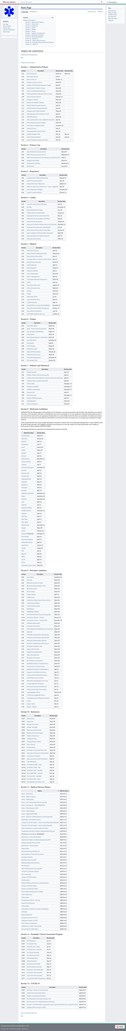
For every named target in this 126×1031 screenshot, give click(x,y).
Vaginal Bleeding (31, 401)
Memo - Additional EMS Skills (29, 814)
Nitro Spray (25, 519)
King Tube (29, 632)
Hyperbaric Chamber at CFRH (30, 920)
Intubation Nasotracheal (33, 626)
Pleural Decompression (33, 655)
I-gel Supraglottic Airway (33, 692)
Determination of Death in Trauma (36, 88)
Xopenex (24, 553)
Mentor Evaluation (32, 961)
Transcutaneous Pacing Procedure (36, 666)
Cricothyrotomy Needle (33, 603)
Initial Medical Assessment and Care (36, 151)
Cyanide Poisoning (32, 302)
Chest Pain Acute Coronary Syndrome (37, 204)
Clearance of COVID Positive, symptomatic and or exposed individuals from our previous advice (52, 1004)
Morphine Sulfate (26, 510)
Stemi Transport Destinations (29, 923)
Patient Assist (30, 166)
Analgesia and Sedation (33, 160)
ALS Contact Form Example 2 (35, 975)
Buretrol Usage (31, 591)
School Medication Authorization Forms (37, 140)
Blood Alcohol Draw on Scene (35, 583)
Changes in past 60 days (27, 62)
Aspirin (23, 450)
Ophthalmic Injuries (32, 349)
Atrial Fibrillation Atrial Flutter (35, 210)
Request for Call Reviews (28, 903)
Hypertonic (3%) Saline (28, 493)
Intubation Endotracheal (33, 623)
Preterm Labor (31, 383)
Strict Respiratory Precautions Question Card (39, 998)
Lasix (23, 502)
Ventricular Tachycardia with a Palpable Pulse (39, 227)
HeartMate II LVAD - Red (33, 767)
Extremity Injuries (31, 340)
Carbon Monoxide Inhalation (34, 181)
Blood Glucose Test (32, 588)
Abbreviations (30, 718)
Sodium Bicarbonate (27, 542)
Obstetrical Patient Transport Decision (37, 108)
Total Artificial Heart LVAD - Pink (35, 782)
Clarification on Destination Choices (31, 819)
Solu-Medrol (25, 545)
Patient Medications (27, 894)
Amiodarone (25, 444)
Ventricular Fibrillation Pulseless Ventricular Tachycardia (41, 224)
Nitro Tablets (25, 522)
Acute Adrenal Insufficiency (34, 311)
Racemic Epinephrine (27, 539)
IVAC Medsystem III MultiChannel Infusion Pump (40, 629)
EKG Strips (24, 911)
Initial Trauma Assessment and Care (36, 154)
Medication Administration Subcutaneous (38, 643)
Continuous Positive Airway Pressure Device (39, 600)
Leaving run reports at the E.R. (30, 917)
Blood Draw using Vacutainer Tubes (36, 585)
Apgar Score (30, 721)
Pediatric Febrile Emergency (34, 398)
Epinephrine (25, 484)
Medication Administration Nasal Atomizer (38, 637)
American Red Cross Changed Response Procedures (40, 1001)
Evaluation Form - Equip (33, 946)
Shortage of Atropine (27, 857)
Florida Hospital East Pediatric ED (30, 851)
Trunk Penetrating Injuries (34, 357)
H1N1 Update (25, 897)
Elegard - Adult (31, 704)
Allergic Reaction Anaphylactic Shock (37, 253)
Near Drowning (31, 346)
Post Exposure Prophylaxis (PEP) (35, 125)
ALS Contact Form (32, 943)
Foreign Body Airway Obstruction (36, 183)
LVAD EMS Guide (31, 761)
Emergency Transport (32, 99)
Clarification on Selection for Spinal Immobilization (35, 909)
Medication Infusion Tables (29, 565)
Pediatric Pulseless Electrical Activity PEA (38, 375)
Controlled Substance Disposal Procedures (38, 698)
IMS (22, 57)
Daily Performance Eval (33, 955)
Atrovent (24, 456)
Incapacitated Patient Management (36, 978)
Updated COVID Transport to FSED (36, 1007)
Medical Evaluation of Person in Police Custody (39, 94)
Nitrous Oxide (25, 525)
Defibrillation (30, 609)
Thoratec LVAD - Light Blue (34, 776)
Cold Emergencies (31, 265)
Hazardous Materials (32, 270)
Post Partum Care (31, 395)
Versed (23, 559)
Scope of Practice (31, 128)
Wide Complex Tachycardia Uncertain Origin (39, 230)
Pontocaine (25, 533)
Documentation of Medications (30, 929)
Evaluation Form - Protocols (34, 949)
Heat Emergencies (32, 268)
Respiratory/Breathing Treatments (31, 862)
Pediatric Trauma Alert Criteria (35, 733)
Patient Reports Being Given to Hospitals (32, 891)
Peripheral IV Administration (34, 652)
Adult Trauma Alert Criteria (34, 730)
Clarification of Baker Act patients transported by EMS (36, 839)
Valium (23, 556)
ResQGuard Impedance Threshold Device (38, 669)
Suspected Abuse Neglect (34, 351)
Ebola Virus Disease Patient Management (38, 308)
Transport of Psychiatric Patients (30, 871)
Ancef (23, 447)
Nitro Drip (24, 516)
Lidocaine (24, 505)
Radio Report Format (32, 76)
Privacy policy (5, 1029)
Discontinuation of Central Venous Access (33, 854)
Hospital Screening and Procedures (36, 993)
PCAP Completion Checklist (34, 966)
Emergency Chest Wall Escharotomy (36, 672)
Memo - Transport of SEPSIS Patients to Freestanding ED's (37, 816)
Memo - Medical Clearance (29, 796)
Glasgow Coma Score (32, 724)
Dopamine (24, 482)
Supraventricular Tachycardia (34, 221)
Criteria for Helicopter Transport (35, 102)
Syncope (29, 291)
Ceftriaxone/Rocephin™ (28, 467)
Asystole (29, 207)
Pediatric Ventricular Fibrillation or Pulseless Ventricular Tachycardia (45, 378)
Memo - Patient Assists (28, 799)
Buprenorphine (26, 458)
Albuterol (24, 441)
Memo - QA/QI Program (28, 811)
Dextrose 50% (25, 476)
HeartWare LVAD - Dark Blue (35, 770)
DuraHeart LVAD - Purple (33, 779)
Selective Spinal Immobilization (35, 331)
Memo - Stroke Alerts (27, 793)
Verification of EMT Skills (33, 964)
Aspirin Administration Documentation (32, 868)
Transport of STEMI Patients (29, 877)
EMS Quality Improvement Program (36, 122)
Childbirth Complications (33, 389)
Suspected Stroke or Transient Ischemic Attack (39, 259)
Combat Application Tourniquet (35, 683)
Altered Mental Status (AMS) (34, 256)
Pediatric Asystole (31, 372)
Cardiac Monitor (31, 594)
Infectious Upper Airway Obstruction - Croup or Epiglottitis (42, 186)
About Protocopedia (15, 1029)
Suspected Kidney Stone (33, 299)
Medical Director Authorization (29, 54)
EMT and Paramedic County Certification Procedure (41, 119)
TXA (23, 551)
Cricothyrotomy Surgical (33, 606)
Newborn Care (31, 392)
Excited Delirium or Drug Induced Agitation (38, 305)
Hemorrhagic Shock (32, 360)
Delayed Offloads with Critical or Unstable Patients (35, 883)
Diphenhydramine (26, 479)
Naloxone (24, 513)
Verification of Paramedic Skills (35, 969)
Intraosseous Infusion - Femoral (35, 617)
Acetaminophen (26, 435)
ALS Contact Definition (33, 952)
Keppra (23, 496)
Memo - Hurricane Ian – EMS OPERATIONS (33, 805)
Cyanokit (24, 470)
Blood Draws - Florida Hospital (30, 845)
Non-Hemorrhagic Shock (33, 285)
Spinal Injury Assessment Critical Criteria (37, 753)
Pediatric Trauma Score (33, 735)
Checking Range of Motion (34, 741)
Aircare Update (26, 880)
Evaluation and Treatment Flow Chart (37, 750)
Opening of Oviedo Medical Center (31, 842)
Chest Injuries (30, 334)
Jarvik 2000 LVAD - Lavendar (34, 773)
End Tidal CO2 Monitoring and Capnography (39, 614)
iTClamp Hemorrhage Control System (37, 689)
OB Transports (25, 865)
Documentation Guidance (34, 137)
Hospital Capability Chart (33, 134)
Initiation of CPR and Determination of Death (39, 85)
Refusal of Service (31, 79)
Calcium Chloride (26, 461)
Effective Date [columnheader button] (64, 791)
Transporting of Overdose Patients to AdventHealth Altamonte (38, 831)
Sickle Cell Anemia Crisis (33, 288)
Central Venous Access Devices (35, 678)
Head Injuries (30, 343)
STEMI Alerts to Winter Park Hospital (31, 926)
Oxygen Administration (33, 649)
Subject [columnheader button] (40, 791)
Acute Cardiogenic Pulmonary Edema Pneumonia (40, 233)
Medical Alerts (25, 848)
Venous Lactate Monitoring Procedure (37, 675)
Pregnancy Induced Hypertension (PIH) (37, 380)
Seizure (29, 282)
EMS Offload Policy (32, 117)
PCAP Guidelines (31, 941)
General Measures (32, 73)
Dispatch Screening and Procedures (36, 996)
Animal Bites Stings (32, 325)
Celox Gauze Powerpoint (33, 756)
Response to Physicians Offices (30, 888)
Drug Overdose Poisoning (34, 262)
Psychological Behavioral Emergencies (37, 279)
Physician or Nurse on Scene (34, 82)
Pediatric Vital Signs (32, 727)
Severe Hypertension (32, 273)
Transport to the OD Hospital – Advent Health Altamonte (37, 825)
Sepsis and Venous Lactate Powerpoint (37, 759)
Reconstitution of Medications (35, 660)
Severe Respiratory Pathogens (35, 189)
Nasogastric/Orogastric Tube (34, 646)
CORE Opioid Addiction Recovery (36, 314)
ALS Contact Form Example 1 (35, 972)
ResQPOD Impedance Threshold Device (37, 663)
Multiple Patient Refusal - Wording (31, 900)
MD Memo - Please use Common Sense (37, 990)
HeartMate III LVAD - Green (34, 764)
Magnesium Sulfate (27, 507)
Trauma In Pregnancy (32, 404)
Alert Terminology (26, 874)
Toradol (23, 548)
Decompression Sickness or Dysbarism (37, 337)
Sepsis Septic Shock (32, 296)
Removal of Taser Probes (33, 657)
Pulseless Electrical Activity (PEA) (36, 213)
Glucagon (24, 490)
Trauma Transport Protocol (34, 96)
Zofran (23, 562)
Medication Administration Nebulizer (37, 640)
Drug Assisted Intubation (33, 163)
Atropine (24, 453)
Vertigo (29, 294)
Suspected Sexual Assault (33, 354)
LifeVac (29, 701)
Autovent (29, 580)
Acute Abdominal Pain (33, 250)
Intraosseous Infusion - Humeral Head (37, 620)
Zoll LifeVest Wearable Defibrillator (36, 686)
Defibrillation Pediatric (33, 611)
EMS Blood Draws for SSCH (29, 860)
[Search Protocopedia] (61, 2)
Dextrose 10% (25, 473)
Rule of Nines (30, 744)
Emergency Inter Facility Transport (36, 111)
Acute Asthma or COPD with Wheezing (37, 178)
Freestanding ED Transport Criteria (36, 131)
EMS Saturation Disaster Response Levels (38, 114)
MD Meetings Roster (32, 958)
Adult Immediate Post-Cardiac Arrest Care (38, 236)
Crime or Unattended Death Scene (36, 91)
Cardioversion (30, 597)
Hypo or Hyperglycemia (33, 276)
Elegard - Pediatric (32, 706)
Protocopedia (9, 2)
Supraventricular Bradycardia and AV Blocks (38, 218)
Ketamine (24, 499)
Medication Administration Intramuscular (38, 634)
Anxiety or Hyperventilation (34, 192)
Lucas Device (30, 577)
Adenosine (24, 438)
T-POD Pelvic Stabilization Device (36, 695)
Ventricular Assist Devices (34, 238)
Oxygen (24, 528)
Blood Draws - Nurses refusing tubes (31, 837)
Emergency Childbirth (32, 386)
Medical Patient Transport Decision (36, 105)
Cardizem (24, 464)
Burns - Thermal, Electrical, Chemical (36, 328)
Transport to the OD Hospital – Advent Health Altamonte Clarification (40, 822)
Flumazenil (24, 487)
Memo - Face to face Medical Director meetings (34, 802)
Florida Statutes (31, 747)
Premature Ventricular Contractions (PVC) (38, 215)
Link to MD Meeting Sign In (28, 1013)
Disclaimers (25, 1029)
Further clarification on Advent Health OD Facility (35, 828)
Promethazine (25, 536)
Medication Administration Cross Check (37, 680)
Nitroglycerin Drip (31, 738)
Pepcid (23, 530)
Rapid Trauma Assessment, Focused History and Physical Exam (43, 157)
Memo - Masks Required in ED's (30, 808)
